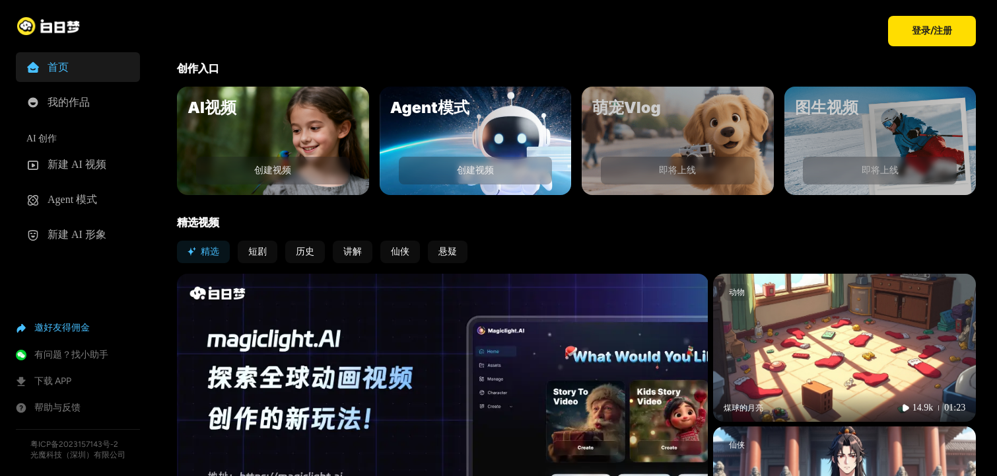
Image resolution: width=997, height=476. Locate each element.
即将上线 (677, 170)
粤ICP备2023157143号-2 (74, 444)
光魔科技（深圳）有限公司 (77, 454)
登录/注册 (932, 30)
